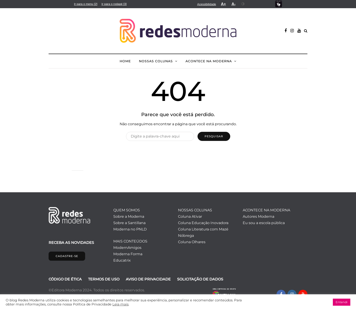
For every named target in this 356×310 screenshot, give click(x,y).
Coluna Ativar (190, 216)
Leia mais (120, 304)
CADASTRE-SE (67, 256)
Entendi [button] (342, 302)
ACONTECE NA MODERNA (208, 61)
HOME (125, 61)
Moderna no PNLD (130, 229)
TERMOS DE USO (103, 279)
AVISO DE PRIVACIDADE (148, 279)
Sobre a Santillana (129, 223)
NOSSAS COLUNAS (156, 61)
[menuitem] (85, 4)
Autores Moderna (258, 216)
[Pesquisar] (160, 136)
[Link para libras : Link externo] (279, 4)
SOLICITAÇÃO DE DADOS (200, 279)
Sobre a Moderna (128, 216)
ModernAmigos (127, 247)
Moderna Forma (127, 254)
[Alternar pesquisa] (305, 31)
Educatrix (122, 260)
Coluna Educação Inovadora (203, 223)
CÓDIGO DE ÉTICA (65, 279)
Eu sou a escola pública (264, 223)
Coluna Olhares (191, 242)
